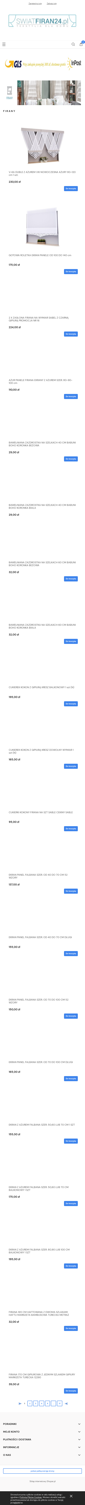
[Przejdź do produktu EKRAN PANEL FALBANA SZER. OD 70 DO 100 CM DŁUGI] (42, 1044)
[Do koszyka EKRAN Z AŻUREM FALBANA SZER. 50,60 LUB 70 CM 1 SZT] (71, 1141)
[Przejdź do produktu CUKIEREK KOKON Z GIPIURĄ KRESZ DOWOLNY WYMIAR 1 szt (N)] (42, 732)
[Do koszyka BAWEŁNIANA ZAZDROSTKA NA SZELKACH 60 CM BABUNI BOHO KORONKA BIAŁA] (71, 641)
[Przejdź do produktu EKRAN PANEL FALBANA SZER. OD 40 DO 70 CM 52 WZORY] (42, 857)
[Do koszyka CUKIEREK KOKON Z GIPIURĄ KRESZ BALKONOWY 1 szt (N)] (71, 703)
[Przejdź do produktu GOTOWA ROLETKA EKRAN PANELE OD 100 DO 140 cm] (42, 227)
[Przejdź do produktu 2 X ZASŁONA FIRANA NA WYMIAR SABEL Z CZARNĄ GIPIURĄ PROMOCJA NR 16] (42, 300)
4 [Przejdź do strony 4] (41, 1403)
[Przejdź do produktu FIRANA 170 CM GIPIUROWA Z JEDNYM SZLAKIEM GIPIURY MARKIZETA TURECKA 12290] (42, 1357)
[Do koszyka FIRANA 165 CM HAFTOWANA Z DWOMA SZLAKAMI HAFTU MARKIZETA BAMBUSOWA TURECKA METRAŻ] (71, 1328)
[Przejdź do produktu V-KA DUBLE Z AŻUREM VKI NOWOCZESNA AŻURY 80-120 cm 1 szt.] (42, 145)
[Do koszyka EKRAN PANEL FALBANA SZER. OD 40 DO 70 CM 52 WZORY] (71, 891)
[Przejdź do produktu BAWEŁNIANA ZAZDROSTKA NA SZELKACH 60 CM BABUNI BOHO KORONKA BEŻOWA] (42, 544)
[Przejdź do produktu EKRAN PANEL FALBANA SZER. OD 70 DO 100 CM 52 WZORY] (42, 982)
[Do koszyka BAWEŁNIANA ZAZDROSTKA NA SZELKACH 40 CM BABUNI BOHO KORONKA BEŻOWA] (71, 458)
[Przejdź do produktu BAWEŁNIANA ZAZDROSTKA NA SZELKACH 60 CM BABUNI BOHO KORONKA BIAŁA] (42, 607)
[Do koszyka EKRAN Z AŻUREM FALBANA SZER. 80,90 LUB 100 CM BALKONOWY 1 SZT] (71, 1265)
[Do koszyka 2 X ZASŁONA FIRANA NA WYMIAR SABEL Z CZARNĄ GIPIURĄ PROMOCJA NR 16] (71, 334)
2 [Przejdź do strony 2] (29, 1403)
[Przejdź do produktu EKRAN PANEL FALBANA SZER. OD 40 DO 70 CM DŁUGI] (42, 919)
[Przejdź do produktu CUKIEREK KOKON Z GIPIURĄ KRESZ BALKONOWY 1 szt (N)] (42, 669)
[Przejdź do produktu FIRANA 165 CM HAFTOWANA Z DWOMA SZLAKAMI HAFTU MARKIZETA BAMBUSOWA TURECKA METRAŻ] (42, 1294)
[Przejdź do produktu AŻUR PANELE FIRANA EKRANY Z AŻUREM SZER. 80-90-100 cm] (42, 362)
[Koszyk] (81, 44)
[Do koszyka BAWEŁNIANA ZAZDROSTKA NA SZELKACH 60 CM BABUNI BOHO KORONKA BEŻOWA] (71, 578)
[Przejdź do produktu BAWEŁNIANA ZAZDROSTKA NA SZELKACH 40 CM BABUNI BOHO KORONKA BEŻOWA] (42, 425)
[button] (4, 43)
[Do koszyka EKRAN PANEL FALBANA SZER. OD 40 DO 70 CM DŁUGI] (71, 953)
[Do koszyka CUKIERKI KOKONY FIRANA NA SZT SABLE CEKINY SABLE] (71, 828)
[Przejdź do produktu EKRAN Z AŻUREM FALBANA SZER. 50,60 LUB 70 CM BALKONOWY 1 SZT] (42, 1169)
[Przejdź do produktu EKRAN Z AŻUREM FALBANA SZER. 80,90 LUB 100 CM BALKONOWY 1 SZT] (42, 1232)
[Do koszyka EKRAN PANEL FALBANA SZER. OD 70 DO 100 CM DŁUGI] (71, 1078)
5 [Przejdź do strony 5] (47, 1403)
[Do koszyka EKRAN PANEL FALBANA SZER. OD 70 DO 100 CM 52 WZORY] (71, 1016)
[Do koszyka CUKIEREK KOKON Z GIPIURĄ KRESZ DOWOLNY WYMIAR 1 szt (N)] (71, 766)
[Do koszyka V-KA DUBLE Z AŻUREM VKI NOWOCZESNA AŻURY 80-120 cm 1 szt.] (71, 188)
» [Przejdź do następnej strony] (65, 1403)
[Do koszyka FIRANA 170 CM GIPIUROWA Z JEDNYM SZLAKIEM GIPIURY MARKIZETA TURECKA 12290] (71, 1390)
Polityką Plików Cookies (31, 1497)
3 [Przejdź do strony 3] (35, 1403)
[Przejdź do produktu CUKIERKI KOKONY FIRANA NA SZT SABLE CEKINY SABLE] (42, 794)
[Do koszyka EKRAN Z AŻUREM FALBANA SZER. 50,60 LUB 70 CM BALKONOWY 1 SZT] (71, 1203)
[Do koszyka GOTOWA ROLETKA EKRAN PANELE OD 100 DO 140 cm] (71, 271)
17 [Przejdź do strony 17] (59, 1403)
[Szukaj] (73, 43)
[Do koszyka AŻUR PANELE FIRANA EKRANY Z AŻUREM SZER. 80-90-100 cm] (71, 396)
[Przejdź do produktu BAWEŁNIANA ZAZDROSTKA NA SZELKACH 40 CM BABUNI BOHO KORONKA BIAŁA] (42, 487)
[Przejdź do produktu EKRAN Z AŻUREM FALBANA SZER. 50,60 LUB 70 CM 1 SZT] (42, 1107)
